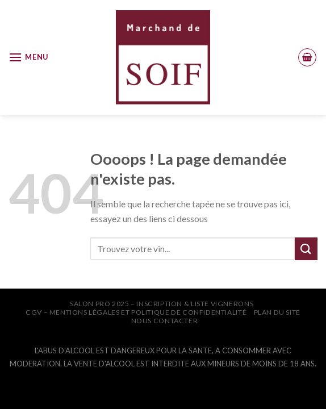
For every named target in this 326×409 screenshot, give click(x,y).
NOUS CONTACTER (164, 320)
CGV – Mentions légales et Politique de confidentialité (136, 312)
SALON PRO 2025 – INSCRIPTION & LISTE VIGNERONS (161, 303)
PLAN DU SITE (277, 312)
